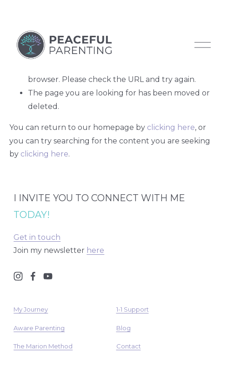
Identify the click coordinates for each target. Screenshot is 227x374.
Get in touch (36, 237)
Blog (123, 328)
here (95, 250)
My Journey (30, 309)
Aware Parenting (39, 328)
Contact (128, 346)
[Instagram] (18, 276)
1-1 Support (132, 309)
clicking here (171, 127)
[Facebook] (33, 276)
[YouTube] (48, 276)
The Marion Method (43, 346)
